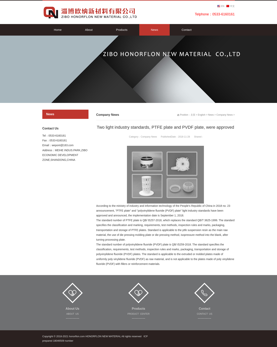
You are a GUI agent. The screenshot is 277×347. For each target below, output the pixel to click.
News (211, 114)
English (201, 114)
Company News (224, 114)
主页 (193, 114)
